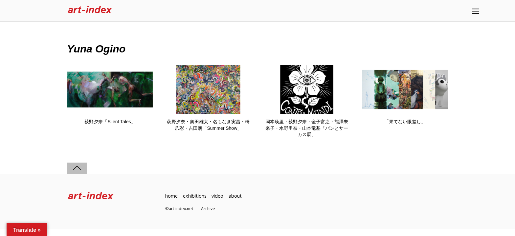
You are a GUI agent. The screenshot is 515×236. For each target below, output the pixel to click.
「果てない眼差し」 (405, 121)
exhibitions (195, 196)
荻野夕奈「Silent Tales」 (109, 121)
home (171, 196)
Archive (208, 208)
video (217, 196)
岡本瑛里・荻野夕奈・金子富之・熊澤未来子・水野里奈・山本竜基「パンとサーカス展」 (306, 128)
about (235, 196)
